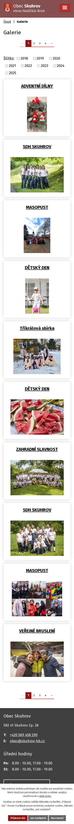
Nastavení (57, 818)
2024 (60, 66)
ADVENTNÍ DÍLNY (37, 86)
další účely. (45, 796)
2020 (56, 58)
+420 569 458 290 (23, 735)
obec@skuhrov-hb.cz (27, 741)
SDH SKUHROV (37, 146)
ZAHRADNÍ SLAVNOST (37, 449)
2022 (28, 66)
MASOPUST (37, 207)
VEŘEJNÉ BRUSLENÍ (37, 631)
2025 (12, 73)
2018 (24, 58)
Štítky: (9, 58)
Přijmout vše (17, 818)
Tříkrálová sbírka (37, 328)
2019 (40, 58)
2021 (12, 66)
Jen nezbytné (38, 818)
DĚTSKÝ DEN (37, 267)
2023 (44, 66)
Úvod (7, 22)
